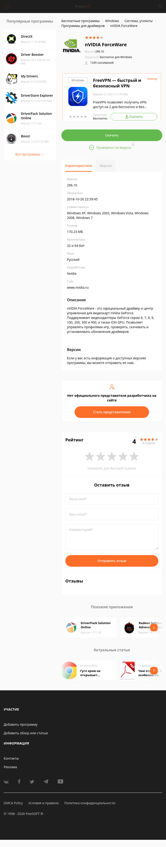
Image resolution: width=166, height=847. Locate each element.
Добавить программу (20, 724)
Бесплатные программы (80, 21)
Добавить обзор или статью (26, 733)
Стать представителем (112, 412)
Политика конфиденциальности (89, 803)
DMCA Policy (13, 803)
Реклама (10, 767)
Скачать (112, 135)
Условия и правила (43, 803)
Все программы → (29, 154)
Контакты (11, 758)
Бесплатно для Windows (116, 57)
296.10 (94, 51)
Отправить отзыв (111, 561)
